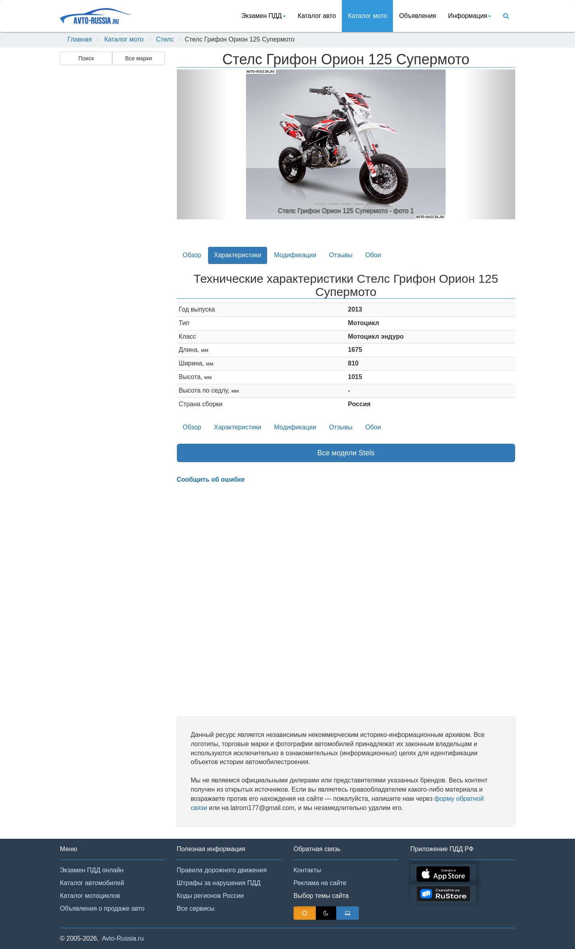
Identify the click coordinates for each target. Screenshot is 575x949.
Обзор (192, 255)
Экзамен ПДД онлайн (91, 870)
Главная (79, 39)
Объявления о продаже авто (102, 908)
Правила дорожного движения (222, 870)
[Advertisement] (112, 194)
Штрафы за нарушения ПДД (219, 883)
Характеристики (238, 255)
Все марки (138, 58)
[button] (202, 144)
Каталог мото (367, 15)
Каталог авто (317, 15)
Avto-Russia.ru (123, 938)
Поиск (86, 58)
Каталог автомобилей (92, 883)
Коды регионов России (210, 895)
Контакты (307, 870)
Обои (373, 255)
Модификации (295, 255)
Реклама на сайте (320, 883)
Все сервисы (196, 908)
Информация (469, 15)
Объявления (417, 15)
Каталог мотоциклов (90, 895)
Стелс (165, 39)
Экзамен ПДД (263, 15)
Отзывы (341, 255)
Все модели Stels (346, 453)
